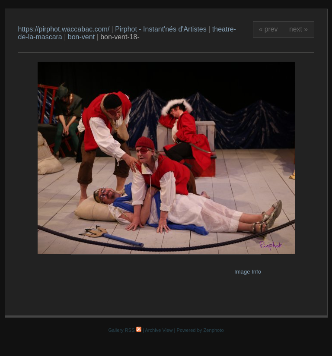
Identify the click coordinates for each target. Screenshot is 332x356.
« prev (268, 29)
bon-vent (81, 37)
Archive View (158, 330)
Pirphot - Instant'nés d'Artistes (161, 29)
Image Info (247, 271)
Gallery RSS (124, 330)
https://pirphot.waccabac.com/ (64, 29)
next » (298, 29)
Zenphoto (214, 330)
